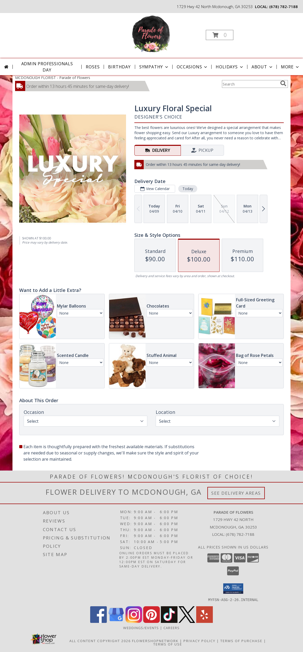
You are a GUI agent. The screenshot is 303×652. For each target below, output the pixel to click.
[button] (219, 35)
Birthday (119, 67)
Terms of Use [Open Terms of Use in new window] (167, 644)
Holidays (230, 67)
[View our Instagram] (134, 621)
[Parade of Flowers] (151, 33)
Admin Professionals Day (47, 67)
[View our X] (187, 621)
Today (187, 188)
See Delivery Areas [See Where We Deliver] (236, 493)
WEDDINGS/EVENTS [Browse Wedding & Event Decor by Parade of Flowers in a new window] (141, 627)
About (262, 67)
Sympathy (154, 67)
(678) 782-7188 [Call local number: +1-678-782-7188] (283, 6)
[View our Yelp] (204, 621)
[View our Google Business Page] (116, 621)
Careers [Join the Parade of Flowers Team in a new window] (171, 627)
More (290, 67)
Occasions (192, 67)
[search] (283, 83)
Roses (93, 67)
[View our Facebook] (98, 621)
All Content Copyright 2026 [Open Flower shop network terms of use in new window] (100, 640)
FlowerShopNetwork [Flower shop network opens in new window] (155, 640)
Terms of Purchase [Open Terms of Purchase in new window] (241, 640)
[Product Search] (250, 84)
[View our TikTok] (169, 621)
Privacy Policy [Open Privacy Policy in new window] (199, 640)
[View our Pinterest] (151, 621)
